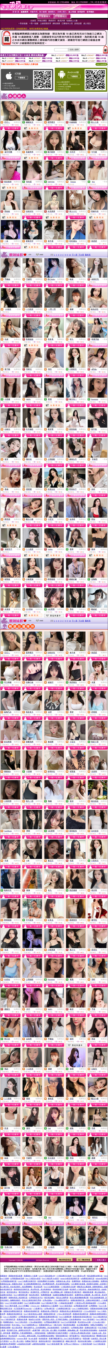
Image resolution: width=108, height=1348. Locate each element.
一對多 (18, 152)
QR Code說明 (101, 64)
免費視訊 (17, 122)
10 (70, 255)
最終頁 (87, 255)
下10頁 (81, 255)
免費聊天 (104, 241)
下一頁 (74, 255)
